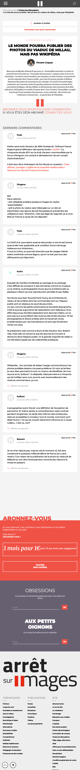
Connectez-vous (58, 112)
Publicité (6, 740)
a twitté (55, 149)
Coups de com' (8, 707)
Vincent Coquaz (44, 63)
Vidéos (30, 720)
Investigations (8, 717)
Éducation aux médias (61, 717)
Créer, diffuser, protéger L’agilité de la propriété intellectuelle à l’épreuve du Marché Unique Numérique (38, 167)
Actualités (31, 707)
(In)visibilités (8, 734)
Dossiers (31, 717)
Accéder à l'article (40, 23)
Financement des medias (13, 754)
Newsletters (57, 754)
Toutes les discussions (60, 737)
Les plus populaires (35, 724)
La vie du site (57, 707)
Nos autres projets (59, 727)
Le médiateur (57, 710)
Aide (54, 744)
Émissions (31, 710)
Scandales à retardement (12, 710)
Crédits (55, 763)
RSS (54, 767)
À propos (55, 720)
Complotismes (8, 737)
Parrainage (56, 714)
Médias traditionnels (11, 744)
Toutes (30, 704)
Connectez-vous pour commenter (40, 30)
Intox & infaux (8, 714)
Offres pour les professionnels (64, 747)
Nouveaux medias (10, 730)
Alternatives (7, 727)
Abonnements (58, 704)
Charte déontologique (61, 730)
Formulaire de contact (61, 734)
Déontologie (8, 724)
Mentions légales (59, 757)
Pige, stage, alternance (61, 740)
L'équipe (55, 724)
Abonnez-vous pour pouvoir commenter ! (37, 109)
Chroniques (32, 714)
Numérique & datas (10, 720)
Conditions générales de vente (64, 760)
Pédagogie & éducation (12, 750)
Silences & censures (10, 747)
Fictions (6, 704)
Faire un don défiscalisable (62, 750)
